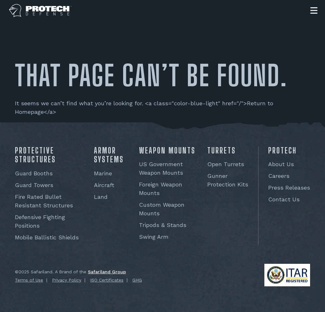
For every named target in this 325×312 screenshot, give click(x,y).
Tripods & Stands (162, 225)
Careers (278, 175)
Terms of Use (29, 280)
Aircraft (104, 185)
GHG (137, 280)
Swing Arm (154, 236)
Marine (103, 173)
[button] (314, 10)
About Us (281, 164)
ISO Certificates (106, 280)
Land (101, 196)
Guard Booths (34, 173)
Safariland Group (107, 271)
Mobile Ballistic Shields (47, 237)
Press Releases (289, 187)
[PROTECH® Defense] (40, 10)
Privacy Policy (66, 280)
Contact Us (284, 199)
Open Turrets (225, 164)
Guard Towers (34, 185)
